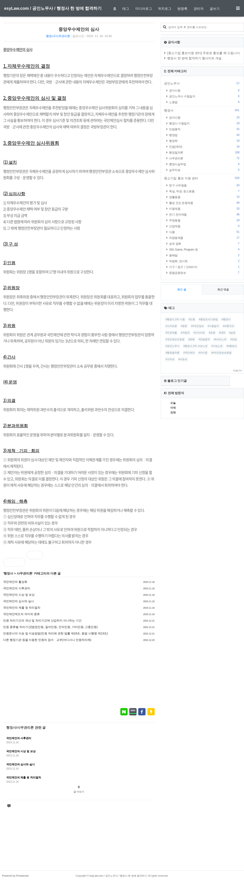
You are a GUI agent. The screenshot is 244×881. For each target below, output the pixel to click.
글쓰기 (215, 8)
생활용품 (205, 197)
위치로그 (164, 8)
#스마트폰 (171, 326)
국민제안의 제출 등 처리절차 (22, 607)
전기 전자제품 (205, 214)
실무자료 (205, 170)
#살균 (232, 332)
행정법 (205, 135)
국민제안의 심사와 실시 (18, 601)
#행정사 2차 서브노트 (195, 346)
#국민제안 (189, 352)
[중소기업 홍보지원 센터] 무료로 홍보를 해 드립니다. (204, 53)
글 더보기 (78, 791)
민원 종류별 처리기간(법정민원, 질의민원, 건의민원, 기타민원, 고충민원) (50, 627)
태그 (125, 8)
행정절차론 (205, 152)
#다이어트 (199, 332)
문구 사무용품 (205, 185)
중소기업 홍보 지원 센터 (202, 178)
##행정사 (232, 346)
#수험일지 (213, 326)
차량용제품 (205, 237)
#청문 (184, 326)
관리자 (199, 8)
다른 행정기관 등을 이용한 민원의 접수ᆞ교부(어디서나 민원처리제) (47, 640)
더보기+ (237, 370)
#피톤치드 (228, 326)
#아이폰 (203, 352)
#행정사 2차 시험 (175, 319)
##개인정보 (197, 326)
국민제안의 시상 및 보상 (19, 594)
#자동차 (185, 332)
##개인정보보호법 (221, 352)
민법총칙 (205, 129)
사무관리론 (24, 573)
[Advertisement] (79, 675)
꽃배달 (205, 255)
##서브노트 (220, 339)
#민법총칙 (204, 339)
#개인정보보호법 (175, 339)
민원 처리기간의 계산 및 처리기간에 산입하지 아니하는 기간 (42, 620)
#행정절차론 (172, 352)
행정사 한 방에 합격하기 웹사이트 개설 (194, 58)
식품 (205, 232)
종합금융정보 (205, 272)
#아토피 (182, 359)
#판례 (191, 339)
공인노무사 (202, 83)
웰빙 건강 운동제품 (205, 203)
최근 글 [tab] (181, 289)
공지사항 (205, 90)
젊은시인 (78, 36)
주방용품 (205, 220)
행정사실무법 (205, 164)
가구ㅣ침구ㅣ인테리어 (205, 267)
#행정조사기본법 (208, 319)
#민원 (192, 319)
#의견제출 (171, 332)
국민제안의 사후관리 (16, 588)
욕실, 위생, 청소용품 (205, 191)
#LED (222, 332)
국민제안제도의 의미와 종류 (21, 614)
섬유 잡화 (205, 243)
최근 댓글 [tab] (223, 289)
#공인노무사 (172, 346)
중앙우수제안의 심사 (79, 29)
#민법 (233, 339)
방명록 (182, 8)
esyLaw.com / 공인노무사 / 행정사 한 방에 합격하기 (53, 8)
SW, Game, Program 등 (205, 249)
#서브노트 (217, 346)
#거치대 (170, 359)
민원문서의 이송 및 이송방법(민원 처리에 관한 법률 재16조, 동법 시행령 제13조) (55, 633)
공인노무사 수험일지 (205, 96)
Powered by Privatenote (15, 875)
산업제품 (205, 226)
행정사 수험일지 (205, 123)
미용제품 (205, 208)
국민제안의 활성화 (15, 581)
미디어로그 (143, 8)
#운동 (212, 332)
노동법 (205, 102)
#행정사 (226, 319)
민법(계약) (205, 146)
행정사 (8, 573)
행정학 (205, 141)
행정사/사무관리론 (58, 36)
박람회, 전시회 (205, 261)
